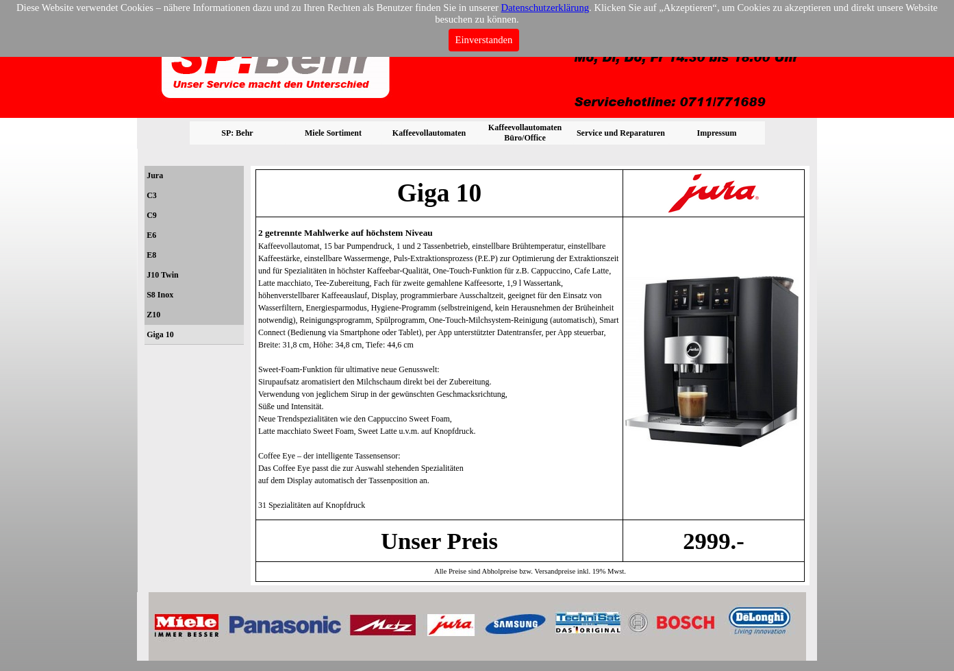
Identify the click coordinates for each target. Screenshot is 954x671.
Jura (155, 175)
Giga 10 (160, 334)
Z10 (153, 314)
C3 (152, 195)
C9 (152, 215)
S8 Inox (160, 295)
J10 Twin (163, 275)
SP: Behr (237, 133)
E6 (151, 235)
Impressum (717, 133)
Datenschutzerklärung (545, 7)
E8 (151, 255)
